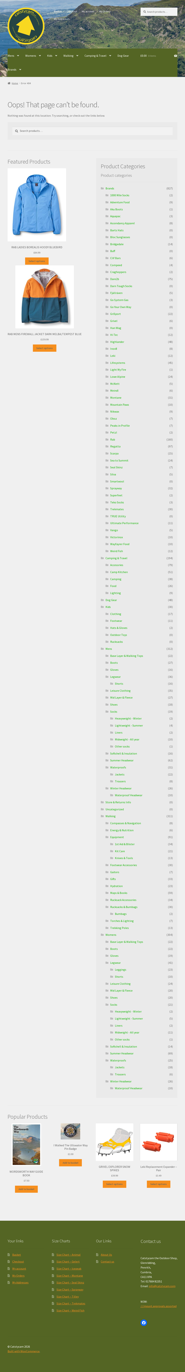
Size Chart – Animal (69, 1254)
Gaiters (114, 872)
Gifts (113, 879)
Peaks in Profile (120, 425)
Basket (58, 11)
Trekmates (117, 509)
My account (88, 11)
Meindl (114, 390)
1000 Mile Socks (119, 195)
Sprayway (116, 488)
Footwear (116, 621)
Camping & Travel (95, 55)
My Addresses (62, 19)
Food (113, 586)
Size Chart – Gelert (68, 1261)
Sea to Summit (119, 460)
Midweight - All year (127, 739)
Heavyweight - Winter (128, 718)
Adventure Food (120, 202)
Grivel (113, 321)
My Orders (105, 11)
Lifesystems (117, 363)
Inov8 (113, 348)
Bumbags (121, 914)
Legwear (115, 677)
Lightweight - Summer (129, 725)
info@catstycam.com (162, 1286)
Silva (113, 474)
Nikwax (114, 411)
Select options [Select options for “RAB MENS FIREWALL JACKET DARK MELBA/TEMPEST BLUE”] (44, 348)
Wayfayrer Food (119, 544)
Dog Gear (123, 55)
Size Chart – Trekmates (71, 1303)
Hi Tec (114, 335)
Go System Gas (119, 300)
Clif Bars (115, 258)
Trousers (120, 781)
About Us (106, 1254)
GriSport (115, 314)
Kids (49, 55)
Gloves (114, 669)
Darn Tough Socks (121, 286)
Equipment (117, 837)
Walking (68, 55)
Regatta (115, 446)
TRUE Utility (118, 516)
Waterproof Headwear (128, 795)
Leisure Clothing (120, 690)
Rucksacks (116, 641)
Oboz (113, 418)
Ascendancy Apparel (122, 223)
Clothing (115, 614)
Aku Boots (116, 209)
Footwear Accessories (123, 865)
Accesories (116, 565)
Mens (11, 55)
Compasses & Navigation (125, 823)
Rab (112, 439)
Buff (112, 251)
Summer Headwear (122, 760)
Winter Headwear (121, 788)
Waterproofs (118, 767)
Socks (113, 711)
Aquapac (115, 216)
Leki (112, 355)
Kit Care (120, 851)
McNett (115, 383)
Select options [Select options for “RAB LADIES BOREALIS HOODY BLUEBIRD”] (37, 261)
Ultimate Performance (124, 523)
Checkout (72, 11)
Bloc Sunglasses (120, 237)
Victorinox (116, 537)
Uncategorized (115, 809)
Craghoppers (118, 272)
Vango (114, 530)
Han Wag (115, 328)
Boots (114, 662)
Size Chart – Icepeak (69, 1268)
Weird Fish (116, 551)
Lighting (115, 593)
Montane (115, 397)
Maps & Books (118, 893)
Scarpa (114, 453)
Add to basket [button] (26, 1189)
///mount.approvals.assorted (159, 1306)
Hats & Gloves (118, 628)
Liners (118, 732)
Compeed (116, 265)
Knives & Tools (124, 858)
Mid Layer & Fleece (121, 697)
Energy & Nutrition (122, 830)
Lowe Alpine (117, 376)
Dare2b (114, 279)
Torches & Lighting (122, 921)
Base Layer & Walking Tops (126, 656)
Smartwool (117, 481)
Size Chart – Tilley (68, 1296)
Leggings (120, 969)
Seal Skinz (116, 467)
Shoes (114, 704)
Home (15, 83)
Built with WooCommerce (24, 1351)
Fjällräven (116, 293)
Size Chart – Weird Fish (70, 1310)
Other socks (122, 746)
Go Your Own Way (120, 307)
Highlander (117, 342)
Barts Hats (117, 230)
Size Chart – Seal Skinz (70, 1282)
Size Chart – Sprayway (70, 1289)
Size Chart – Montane (70, 1275)
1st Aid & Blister (125, 844)
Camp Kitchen (119, 572)
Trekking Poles (119, 928)
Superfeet (116, 495)
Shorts (119, 683)
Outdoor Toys (118, 635)
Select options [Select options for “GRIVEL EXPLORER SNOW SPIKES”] (114, 1184)
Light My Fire (118, 369)
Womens (30, 55)
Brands (12, 69)
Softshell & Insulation (123, 753)
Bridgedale (117, 244)
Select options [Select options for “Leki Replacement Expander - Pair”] (158, 1184)
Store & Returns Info (118, 802)
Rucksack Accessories (123, 900)
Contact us (107, 1261)
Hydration (116, 886)
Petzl (113, 432)
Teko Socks (117, 502)
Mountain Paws (119, 404)
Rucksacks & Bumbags (123, 907)
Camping (115, 579)
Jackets (119, 774)
